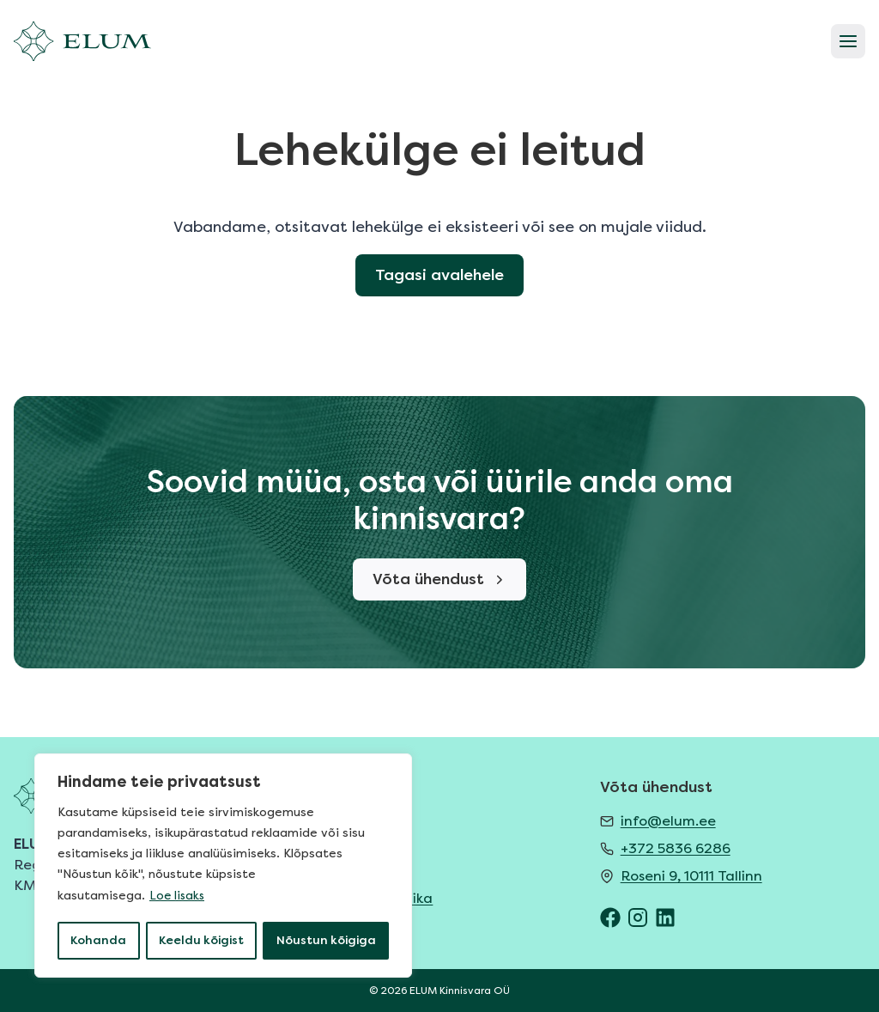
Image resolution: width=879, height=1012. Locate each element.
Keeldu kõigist (201, 940)
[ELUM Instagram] (637, 917)
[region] (223, 867)
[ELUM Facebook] (610, 917)
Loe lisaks (178, 897)
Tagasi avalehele (439, 303)
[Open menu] (848, 41)
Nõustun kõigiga (326, 940)
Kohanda (98, 940)
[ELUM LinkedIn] (665, 917)
